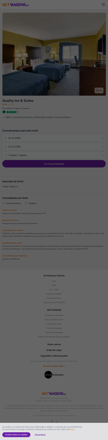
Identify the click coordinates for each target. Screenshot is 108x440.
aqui (72, 429)
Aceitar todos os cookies (16, 434)
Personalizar (40, 434)
